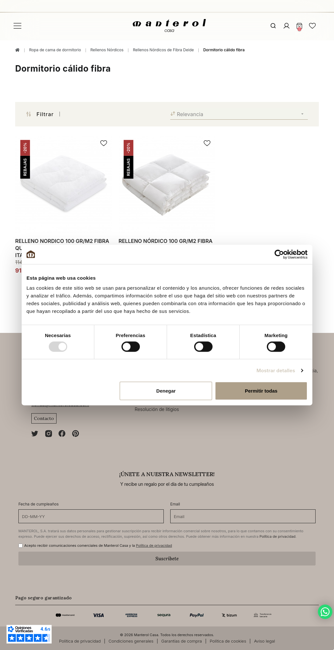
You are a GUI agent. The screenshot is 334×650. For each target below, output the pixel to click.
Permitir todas (261, 391)
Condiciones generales (131, 641)
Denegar (166, 391)
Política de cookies (228, 641)
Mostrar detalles (275, 370)
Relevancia (239, 114)
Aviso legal (264, 641)
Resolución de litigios (157, 409)
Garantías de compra (181, 641)
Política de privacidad (277, 536)
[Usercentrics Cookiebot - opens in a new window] (279, 254)
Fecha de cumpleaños (38, 504)
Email (175, 504)
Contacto (44, 418)
